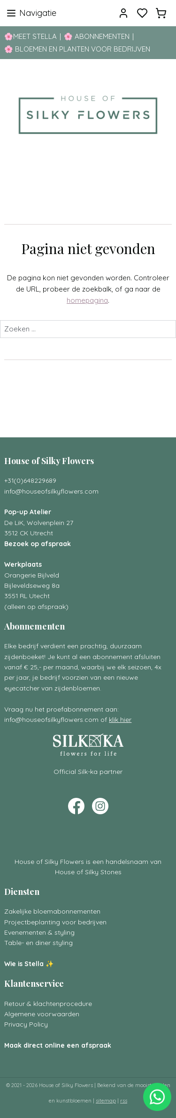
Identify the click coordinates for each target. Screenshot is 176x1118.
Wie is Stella (24, 964)
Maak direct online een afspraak (57, 1045)
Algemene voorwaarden (41, 1014)
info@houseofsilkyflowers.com (51, 491)
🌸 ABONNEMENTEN (97, 36)
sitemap (106, 1100)
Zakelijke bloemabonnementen (52, 911)
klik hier (120, 719)
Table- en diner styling (38, 942)
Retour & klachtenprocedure (48, 1003)
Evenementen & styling (39, 932)
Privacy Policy (26, 1024)
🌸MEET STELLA (30, 36)
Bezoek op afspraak (37, 544)
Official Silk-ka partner (88, 771)
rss (123, 1100)
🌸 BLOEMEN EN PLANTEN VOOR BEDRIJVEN (77, 49)
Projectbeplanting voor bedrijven (55, 922)
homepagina (87, 300)
